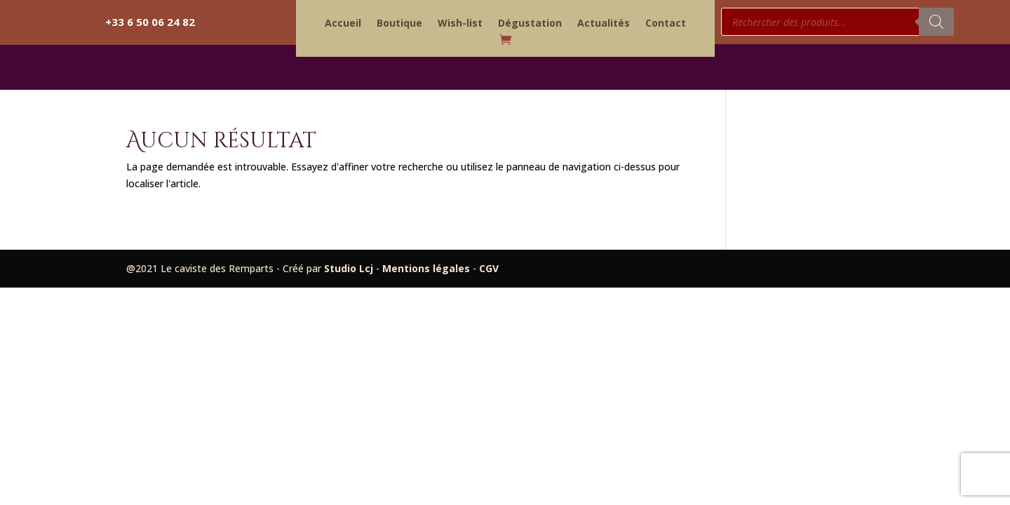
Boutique (399, 23)
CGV (489, 268)
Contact (665, 23)
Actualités (603, 23)
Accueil (343, 23)
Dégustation (530, 23)
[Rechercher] (936, 22)
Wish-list (460, 23)
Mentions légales (427, 268)
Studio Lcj (350, 268)
